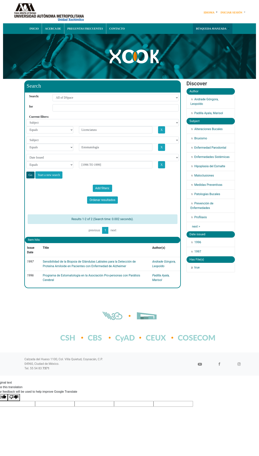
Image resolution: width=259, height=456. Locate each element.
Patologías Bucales (207, 194)
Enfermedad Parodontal (210, 147)
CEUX (156, 337)
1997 (197, 251)
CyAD (125, 337)
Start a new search (49, 175)
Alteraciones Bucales (208, 129)
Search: (30, 96)
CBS (95, 337)
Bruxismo (200, 138)
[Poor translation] (14, 397)
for (30, 106)
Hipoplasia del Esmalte (209, 166)
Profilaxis (200, 217)
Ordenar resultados (102, 200)
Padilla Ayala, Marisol (208, 113)
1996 (197, 242)
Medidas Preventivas (208, 185)
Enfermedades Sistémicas (212, 157)
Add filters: (102, 188)
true (197, 267)
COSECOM (188, 337)
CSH (67, 337)
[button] (210, 12)
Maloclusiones (204, 175)
